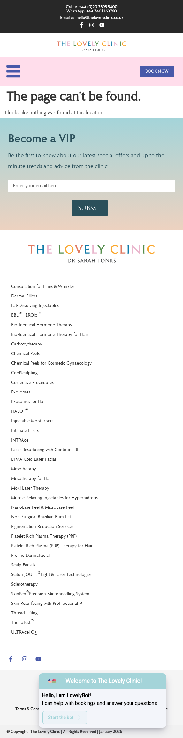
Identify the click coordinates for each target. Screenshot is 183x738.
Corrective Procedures (32, 382)
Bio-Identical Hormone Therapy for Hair (49, 334)
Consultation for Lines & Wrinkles (42, 286)
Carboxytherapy (26, 344)
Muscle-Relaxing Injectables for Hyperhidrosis (54, 497)
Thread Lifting (24, 613)
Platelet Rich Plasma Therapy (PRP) (44, 536)
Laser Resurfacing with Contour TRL (45, 449)
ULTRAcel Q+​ (24, 632)
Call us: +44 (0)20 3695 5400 (91, 7)
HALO (19, 410)
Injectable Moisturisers (32, 421)
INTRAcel (20, 440)
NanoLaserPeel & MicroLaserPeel (42, 507)
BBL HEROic (26, 314)
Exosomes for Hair (28, 401)
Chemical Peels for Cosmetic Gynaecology (51, 363)
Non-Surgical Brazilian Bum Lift (41, 517)
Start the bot (65, 717)
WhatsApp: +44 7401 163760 (91, 11)
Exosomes (20, 392)
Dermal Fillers (24, 296)
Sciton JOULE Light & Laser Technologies (51, 574)
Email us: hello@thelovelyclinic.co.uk (91, 17)
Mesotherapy (23, 469)
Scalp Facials (23, 565)
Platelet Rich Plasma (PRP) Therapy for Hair (52, 545)
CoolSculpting (24, 373)
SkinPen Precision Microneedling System (50, 593)
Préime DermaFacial (30, 555)
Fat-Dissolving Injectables (35, 305)
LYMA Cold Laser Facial (33, 459)
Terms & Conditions (32, 708)
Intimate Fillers (25, 430)
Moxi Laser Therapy (30, 488)
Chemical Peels (25, 353)
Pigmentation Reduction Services (42, 526)
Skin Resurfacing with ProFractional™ (46, 603)
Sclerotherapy (24, 584)
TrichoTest (23, 622)
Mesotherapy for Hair (31, 478)
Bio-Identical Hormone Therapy (41, 325)
